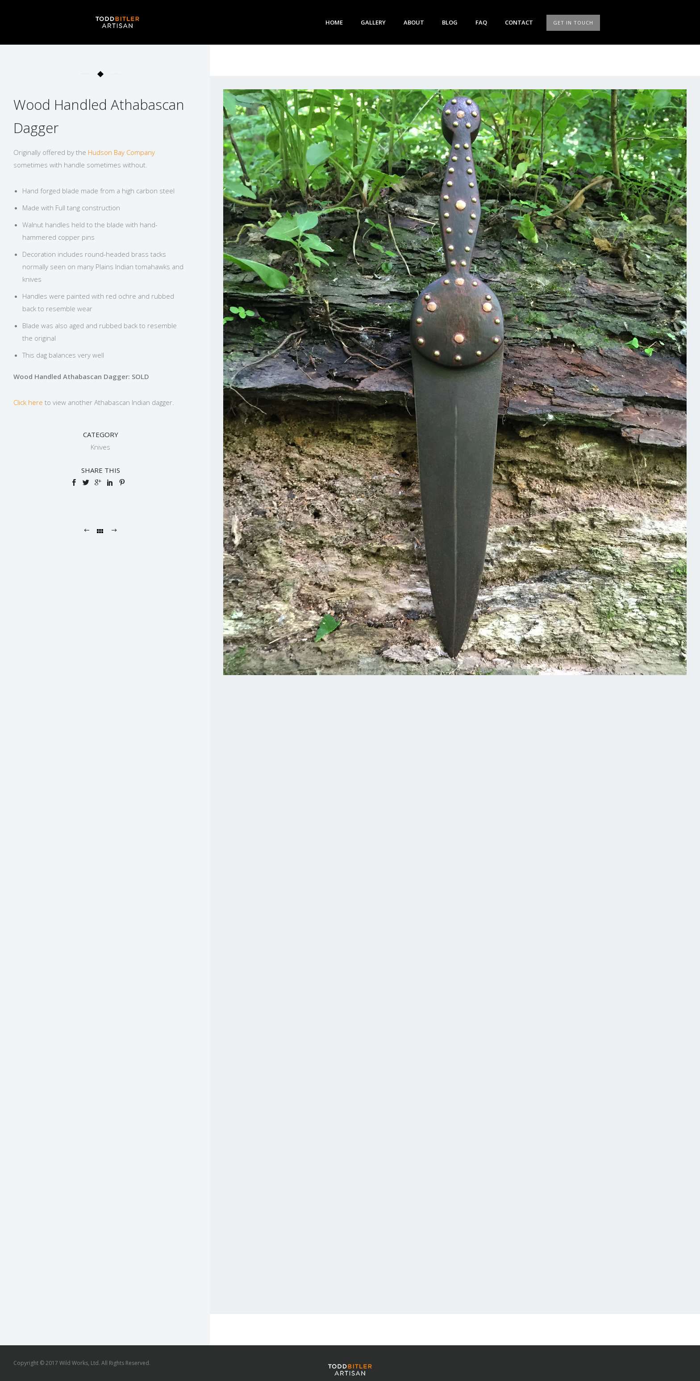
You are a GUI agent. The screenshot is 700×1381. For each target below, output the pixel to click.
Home (334, 22)
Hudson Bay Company (121, 152)
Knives (100, 446)
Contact (519, 22)
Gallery (373, 22)
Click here (28, 402)
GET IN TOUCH (573, 22)
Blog (450, 22)
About (414, 22)
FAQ (481, 22)
